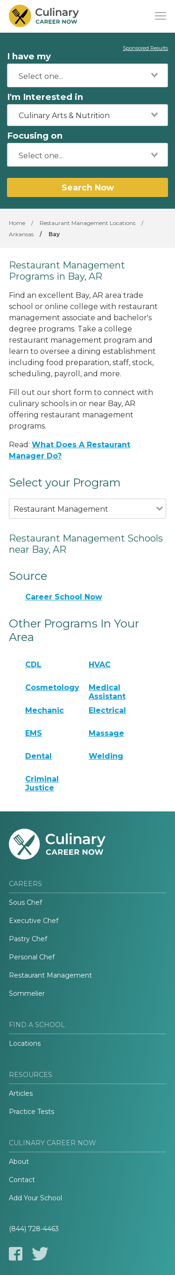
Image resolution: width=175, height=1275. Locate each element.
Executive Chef (33, 920)
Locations (25, 1043)
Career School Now (63, 596)
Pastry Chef (28, 939)
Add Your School (35, 1198)
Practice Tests (31, 1111)
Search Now (88, 187)
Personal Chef (32, 957)
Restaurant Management (50, 975)
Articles (21, 1093)
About (19, 1161)
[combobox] (87, 75)
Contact (22, 1180)
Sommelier (27, 993)
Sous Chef (25, 902)
